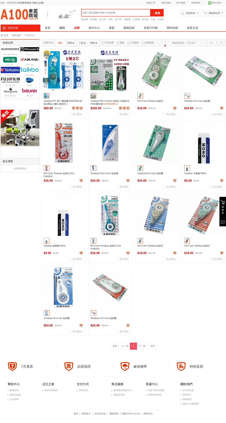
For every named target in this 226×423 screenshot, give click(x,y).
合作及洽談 (188, 390)
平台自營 (108, 42)
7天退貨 (133, 42)
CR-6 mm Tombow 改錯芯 (150, 246)
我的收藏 (165, 2)
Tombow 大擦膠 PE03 (195, 173)
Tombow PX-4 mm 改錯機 (150, 173)
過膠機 (127, 19)
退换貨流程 (119, 394)
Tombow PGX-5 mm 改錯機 (104, 173)
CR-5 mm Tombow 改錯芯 (197, 246)
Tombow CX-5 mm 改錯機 (103, 318)
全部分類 (12, 27)
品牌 (77, 27)
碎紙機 (93, 19)
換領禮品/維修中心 (122, 390)
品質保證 (148, 42)
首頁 (47, 27)
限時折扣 (148, 413)
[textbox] (116, 12)
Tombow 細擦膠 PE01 (55, 246)
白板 (153, 19)
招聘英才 (187, 394)
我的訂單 (150, 2)
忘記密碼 (14, 399)
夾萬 (110, 19)
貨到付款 (83, 390)
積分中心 (94, 27)
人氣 (82, 43)
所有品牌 (16, 35)
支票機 (161, 19)
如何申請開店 (51, 390)
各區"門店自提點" (156, 390)
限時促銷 (172, 27)
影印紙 (145, 19)
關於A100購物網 (190, 403)
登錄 (34, 2)
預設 (60, 43)
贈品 (120, 42)
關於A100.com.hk (131, 413)
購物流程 (129, 27)
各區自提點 (15, 394)
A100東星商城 (24, 2)
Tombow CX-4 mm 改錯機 (197, 101)
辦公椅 (102, 19)
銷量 (70, 43)
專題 (111, 27)
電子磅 (118, 19)
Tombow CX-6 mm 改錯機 (57, 318)
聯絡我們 (187, 399)
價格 (93, 43)
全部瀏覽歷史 (20, 168)
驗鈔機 (84, 19)
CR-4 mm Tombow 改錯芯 (150, 101)
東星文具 (192, 27)
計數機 (136, 19)
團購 (62, 27)
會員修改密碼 (154, 394)
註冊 (41, 2)
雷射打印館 (151, 27)
